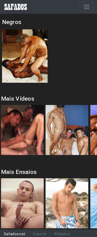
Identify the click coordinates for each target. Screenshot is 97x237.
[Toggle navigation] (86, 7)
